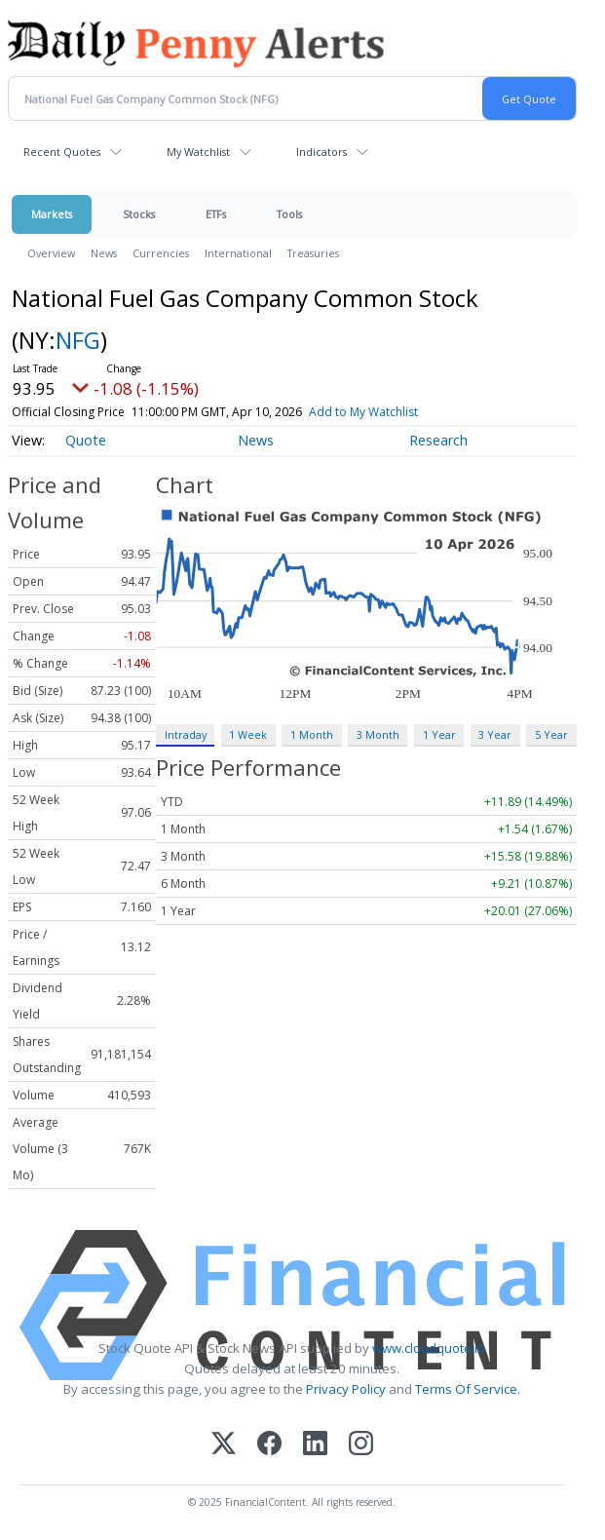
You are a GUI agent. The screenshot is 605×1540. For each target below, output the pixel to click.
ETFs (216, 214)
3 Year (494, 734)
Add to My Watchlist (391, 412)
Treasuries (313, 253)
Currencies (160, 253)
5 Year (551, 734)
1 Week (248, 734)
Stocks (139, 214)
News (104, 253)
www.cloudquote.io (428, 1348)
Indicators (321, 151)
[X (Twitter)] (224, 1445)
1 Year (439, 734)
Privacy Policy (346, 1389)
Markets (51, 214)
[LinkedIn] (315, 1445)
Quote (85, 440)
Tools (289, 214)
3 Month (378, 734)
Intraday (186, 734)
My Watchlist (198, 151)
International (238, 253)
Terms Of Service (466, 1389)
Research (438, 440)
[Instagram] (361, 1445)
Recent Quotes (61, 151)
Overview (51, 253)
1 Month (311, 734)
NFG (78, 340)
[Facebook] (269, 1445)
